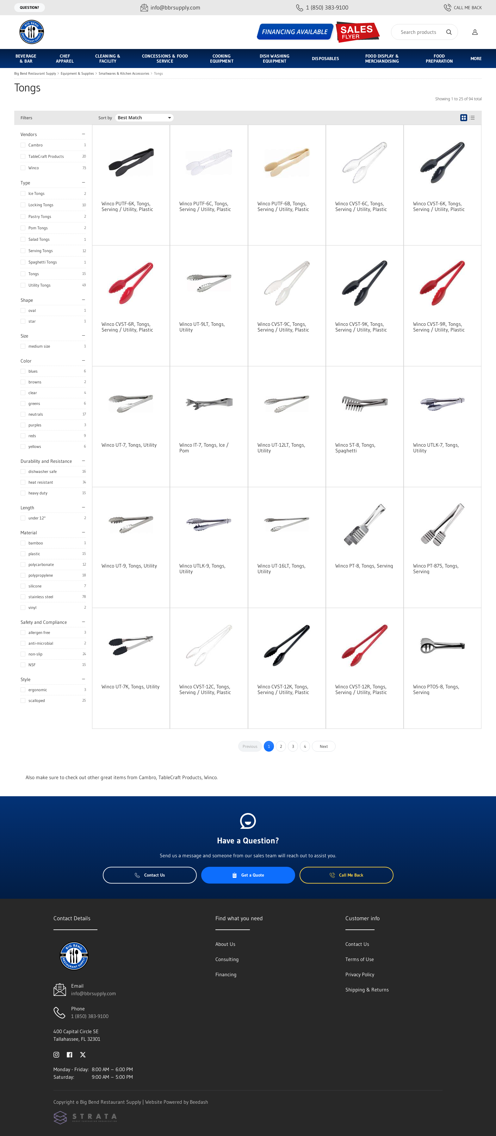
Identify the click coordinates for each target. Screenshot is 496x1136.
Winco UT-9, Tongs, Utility (129, 565)
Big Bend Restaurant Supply (35, 73)
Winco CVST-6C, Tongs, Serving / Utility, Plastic (361, 206)
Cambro (35, 144)
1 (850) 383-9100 (89, 1016)
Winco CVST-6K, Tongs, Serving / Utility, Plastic (439, 206)
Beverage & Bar (26, 58)
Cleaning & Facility (108, 58)
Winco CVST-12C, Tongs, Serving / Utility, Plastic (205, 689)
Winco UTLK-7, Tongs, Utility (436, 447)
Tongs (158, 73)
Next (324, 746)
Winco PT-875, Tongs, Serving (436, 568)
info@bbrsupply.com (93, 993)
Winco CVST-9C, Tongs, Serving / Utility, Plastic (283, 326)
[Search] (424, 32)
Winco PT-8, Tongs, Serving (364, 565)
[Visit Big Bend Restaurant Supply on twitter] (83, 1054)
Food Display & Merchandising (382, 58)
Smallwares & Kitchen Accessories (124, 73)
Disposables (325, 58)
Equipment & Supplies (77, 73)
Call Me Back (463, 7)
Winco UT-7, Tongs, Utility (129, 445)
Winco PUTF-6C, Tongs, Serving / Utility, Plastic (205, 206)
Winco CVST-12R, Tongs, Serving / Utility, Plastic (361, 689)
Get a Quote (248, 875)
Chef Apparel (65, 58)
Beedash (199, 1102)
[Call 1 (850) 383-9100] (322, 7)
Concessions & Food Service (165, 58)
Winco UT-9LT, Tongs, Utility (202, 326)
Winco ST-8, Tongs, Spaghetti (355, 447)
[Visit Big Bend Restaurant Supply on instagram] (56, 1054)
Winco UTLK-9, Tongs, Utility (202, 568)
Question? (29, 7)
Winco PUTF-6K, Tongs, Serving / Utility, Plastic (127, 206)
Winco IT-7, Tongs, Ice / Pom (204, 447)
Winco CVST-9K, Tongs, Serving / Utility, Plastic (361, 326)
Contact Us (150, 875)
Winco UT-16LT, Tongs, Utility (281, 568)
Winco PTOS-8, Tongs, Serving (436, 689)
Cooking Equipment (221, 58)
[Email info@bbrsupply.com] (170, 7)
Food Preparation (439, 58)
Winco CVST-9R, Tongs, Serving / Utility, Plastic (439, 326)
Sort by (105, 117)
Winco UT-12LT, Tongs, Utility (281, 447)
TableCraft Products (46, 156)
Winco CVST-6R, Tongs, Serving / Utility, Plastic (127, 326)
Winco (33, 167)
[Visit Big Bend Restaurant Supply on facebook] (69, 1054)
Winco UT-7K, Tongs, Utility (130, 686)
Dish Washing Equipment (274, 58)
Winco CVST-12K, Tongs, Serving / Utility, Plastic (283, 689)
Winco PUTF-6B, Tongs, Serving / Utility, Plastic (283, 206)
